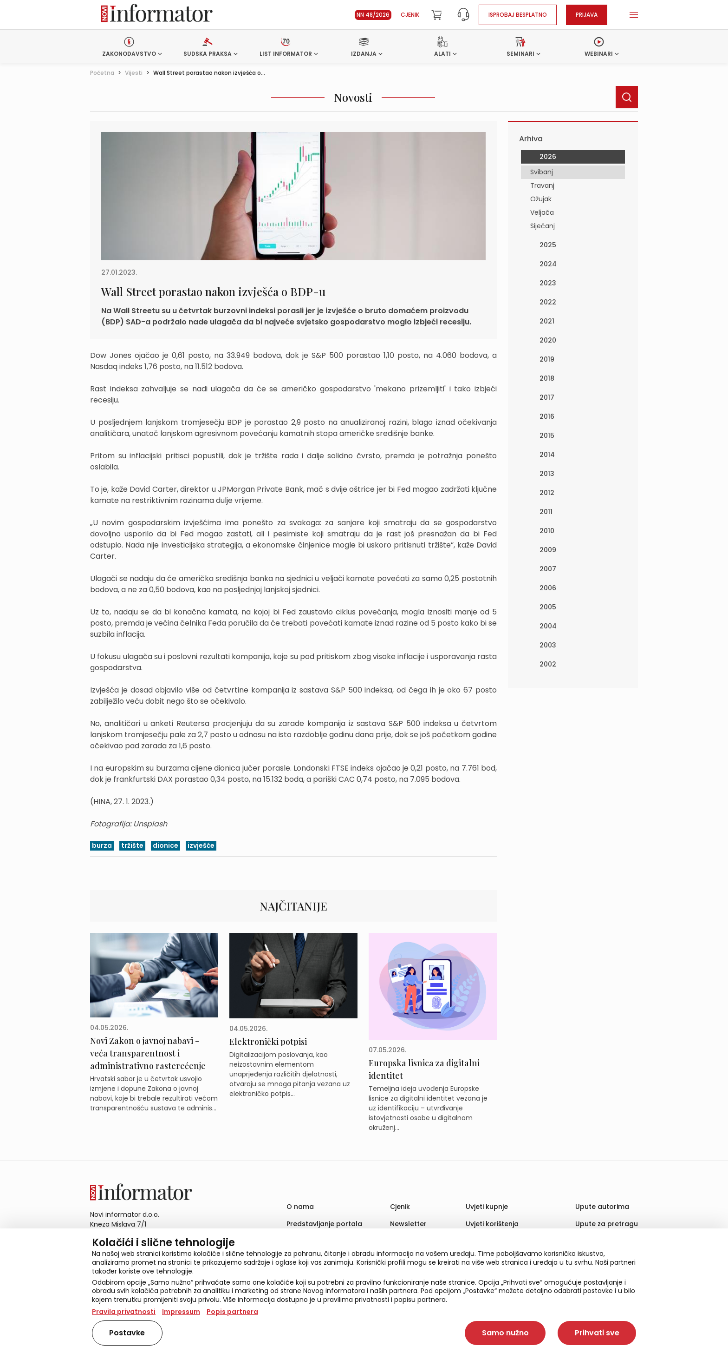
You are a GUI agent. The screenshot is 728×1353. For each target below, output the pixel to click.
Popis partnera (232, 1311)
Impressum (181, 1311)
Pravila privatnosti (124, 1311)
